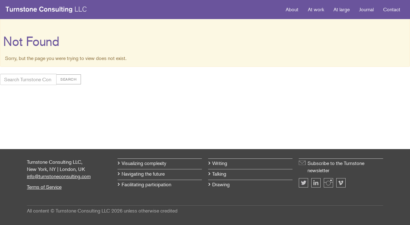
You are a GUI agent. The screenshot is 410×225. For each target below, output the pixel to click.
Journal (366, 9)
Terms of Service (44, 187)
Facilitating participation (146, 184)
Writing (219, 163)
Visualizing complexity (144, 163)
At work (316, 9)
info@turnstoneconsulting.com (59, 176)
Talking (219, 174)
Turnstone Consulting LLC (46, 10)
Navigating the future (143, 174)
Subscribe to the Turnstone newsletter (336, 166)
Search (68, 79)
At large (341, 9)
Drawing (221, 184)
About (292, 9)
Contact (391, 9)
